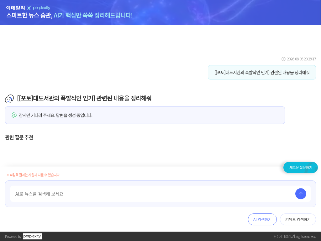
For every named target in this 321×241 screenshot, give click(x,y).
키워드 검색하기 (298, 219)
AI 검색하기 (262, 219)
